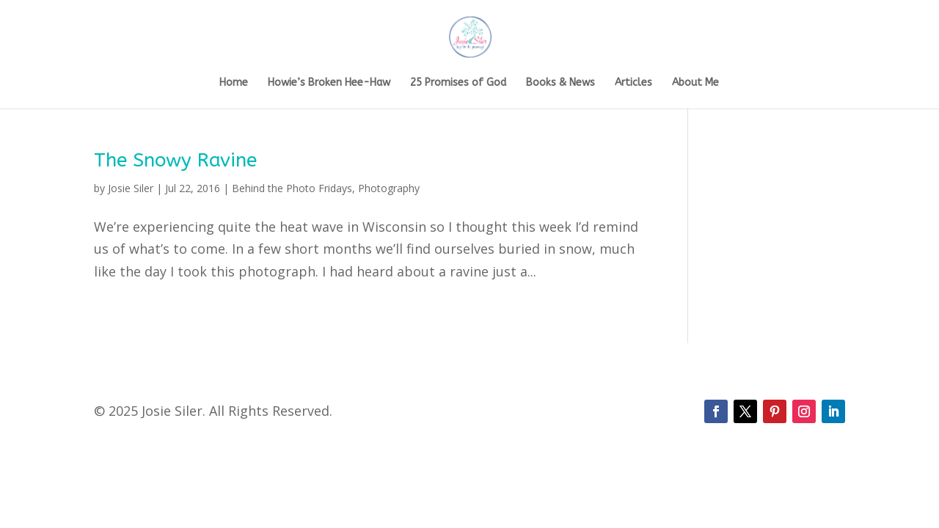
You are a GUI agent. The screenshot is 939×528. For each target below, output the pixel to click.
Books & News (560, 83)
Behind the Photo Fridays (292, 188)
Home (233, 83)
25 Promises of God (458, 83)
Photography (389, 188)
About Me (695, 83)
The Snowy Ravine (175, 160)
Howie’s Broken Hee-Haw (329, 83)
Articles (633, 83)
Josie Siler (130, 188)
